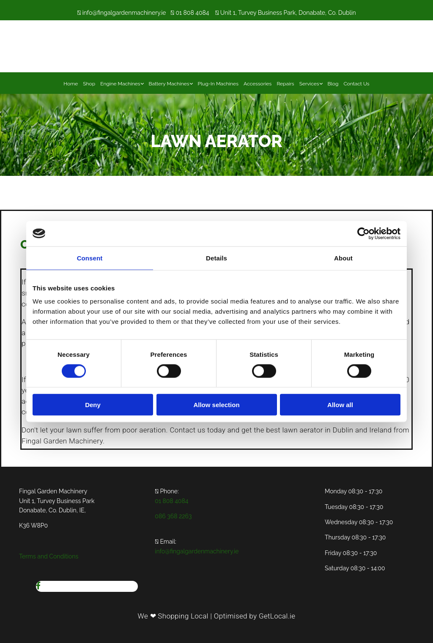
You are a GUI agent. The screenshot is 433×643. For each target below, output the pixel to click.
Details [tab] (216, 257)
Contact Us (356, 84)
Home (70, 84)
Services (309, 84)
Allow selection (216, 404)
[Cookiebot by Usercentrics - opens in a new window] (363, 233)
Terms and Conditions (48, 556)
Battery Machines (169, 84)
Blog (333, 84)
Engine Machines (120, 84)
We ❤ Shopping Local (173, 616)
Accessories (257, 84)
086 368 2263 (173, 516)
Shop (89, 84)
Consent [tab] (90, 257)
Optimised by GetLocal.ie (255, 616)
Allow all (340, 404)
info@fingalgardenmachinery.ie (124, 12)
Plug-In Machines (218, 84)
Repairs (285, 84)
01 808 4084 (192, 12)
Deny (93, 404)
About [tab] (343, 257)
